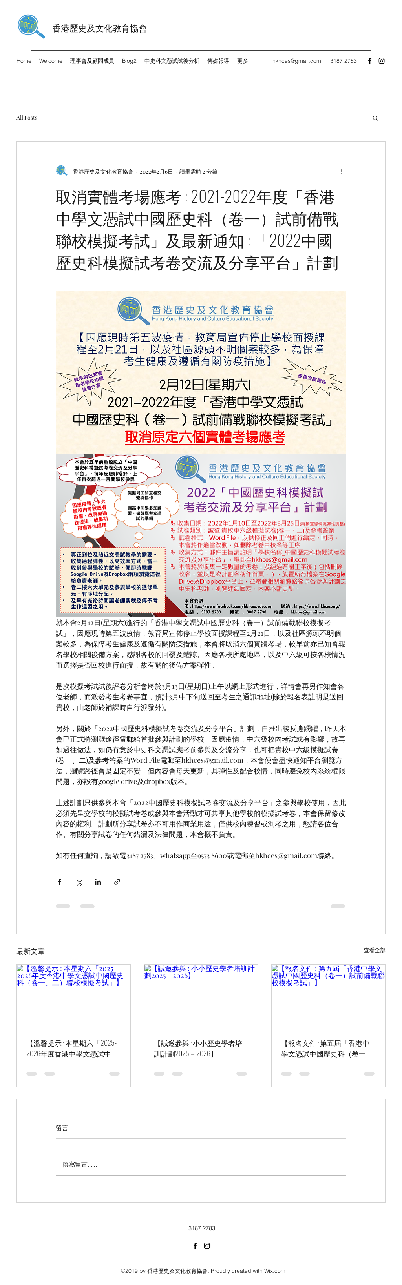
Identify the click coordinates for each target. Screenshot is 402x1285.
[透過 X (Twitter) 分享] (78, 882)
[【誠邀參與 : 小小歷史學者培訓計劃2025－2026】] (201, 996)
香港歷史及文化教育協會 (99, 27)
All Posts (26, 117)
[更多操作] (341, 171)
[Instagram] (382, 61)
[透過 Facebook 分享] (59, 882)
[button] (375, 117)
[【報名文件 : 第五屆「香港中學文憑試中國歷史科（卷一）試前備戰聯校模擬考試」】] (328, 996)
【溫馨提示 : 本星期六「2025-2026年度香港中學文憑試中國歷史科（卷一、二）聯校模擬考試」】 (72, 1048)
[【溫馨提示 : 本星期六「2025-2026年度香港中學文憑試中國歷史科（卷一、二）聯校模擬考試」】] (73, 996)
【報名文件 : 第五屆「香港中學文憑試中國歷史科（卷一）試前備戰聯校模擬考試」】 (327, 1048)
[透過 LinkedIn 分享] (98, 882)
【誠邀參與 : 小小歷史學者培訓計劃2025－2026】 (198, 1048)
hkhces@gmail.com (296, 60)
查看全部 (375, 950)
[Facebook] (370, 61)
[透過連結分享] (117, 882)
